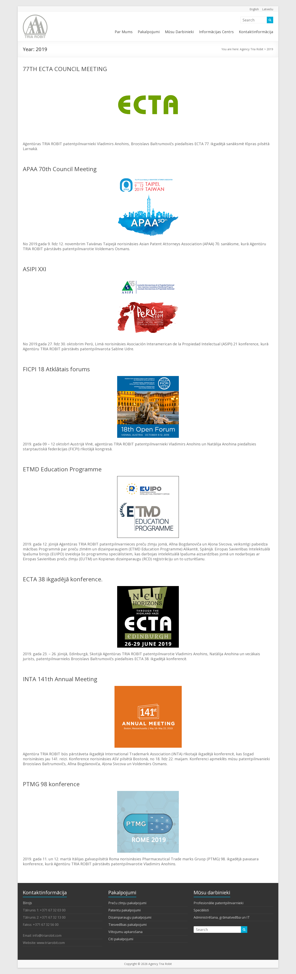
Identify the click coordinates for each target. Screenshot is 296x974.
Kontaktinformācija (256, 31)
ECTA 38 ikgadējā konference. (63, 579)
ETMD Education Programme (62, 469)
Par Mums (124, 31)
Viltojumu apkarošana (125, 932)
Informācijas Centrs (216, 31)
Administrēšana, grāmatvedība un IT (222, 917)
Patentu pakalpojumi (124, 910)
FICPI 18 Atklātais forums (56, 369)
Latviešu (267, 9)
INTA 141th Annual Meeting (60, 679)
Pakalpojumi (149, 31)
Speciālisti (201, 910)
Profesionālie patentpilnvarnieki (218, 903)
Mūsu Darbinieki (179, 31)
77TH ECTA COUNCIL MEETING (65, 69)
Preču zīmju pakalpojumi (127, 903)
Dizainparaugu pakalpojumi (129, 917)
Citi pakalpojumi (120, 939)
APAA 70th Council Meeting (60, 169)
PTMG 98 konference (51, 784)
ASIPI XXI (34, 269)
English (254, 9)
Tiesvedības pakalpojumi (127, 924)
